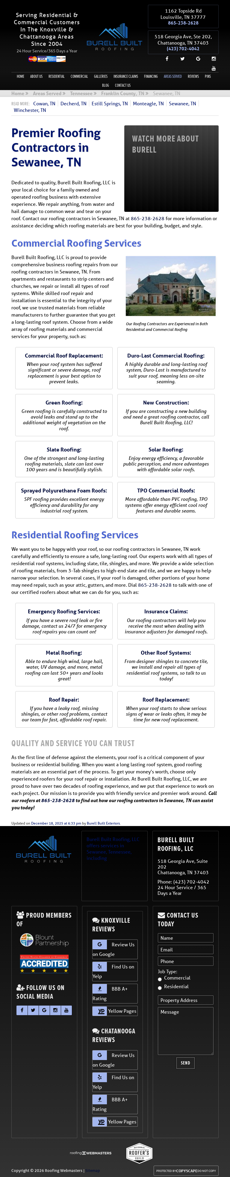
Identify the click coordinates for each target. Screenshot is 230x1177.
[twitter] (180, 56)
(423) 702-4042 (183, 47)
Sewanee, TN (182, 101)
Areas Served (173, 74)
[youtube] (211, 66)
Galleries (101, 74)
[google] (196, 56)
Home (20, 74)
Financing (151, 74)
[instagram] (211, 56)
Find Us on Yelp (113, 968)
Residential (57, 74)
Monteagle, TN (148, 101)
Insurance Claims (126, 74)
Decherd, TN (73, 101)
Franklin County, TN (122, 91)
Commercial (79, 74)
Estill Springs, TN (110, 101)
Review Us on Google (113, 946)
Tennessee (81, 91)
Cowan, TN (44, 101)
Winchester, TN (30, 107)
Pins (208, 74)
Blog (105, 83)
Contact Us (123, 83)
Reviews (193, 74)
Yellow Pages (114, 1008)
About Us (36, 74)
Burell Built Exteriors (103, 820)
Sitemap (92, 1168)
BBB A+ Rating (110, 990)
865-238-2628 (183, 22)
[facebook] (165, 56)
